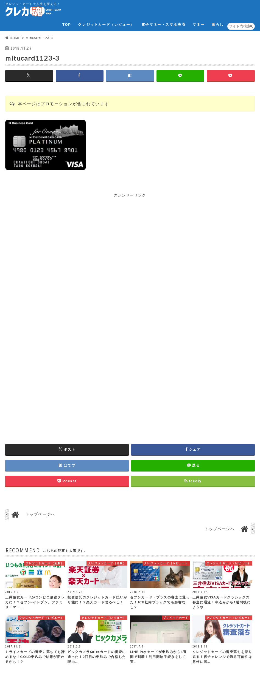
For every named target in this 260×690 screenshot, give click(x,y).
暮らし (218, 24)
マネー (198, 24)
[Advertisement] (130, 236)
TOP (66, 24)
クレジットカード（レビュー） (106, 24)
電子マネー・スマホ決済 (163, 24)
